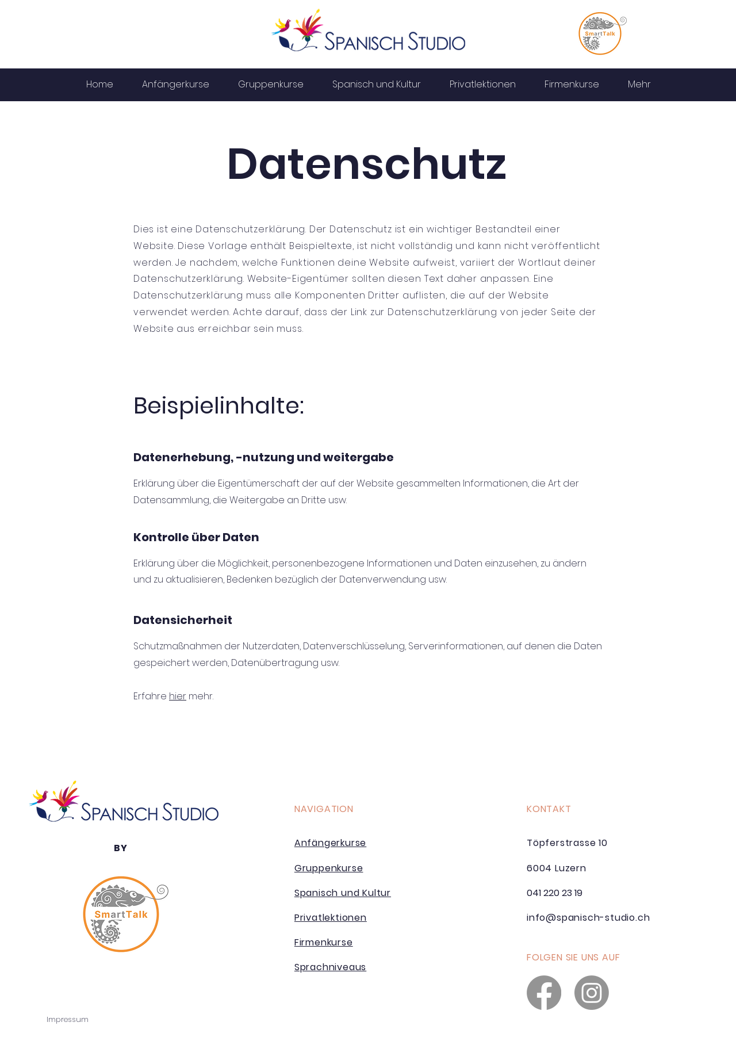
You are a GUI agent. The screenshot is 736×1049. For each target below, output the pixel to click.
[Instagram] (591, 992)
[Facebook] (544, 992)
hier (177, 696)
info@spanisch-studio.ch (588, 917)
